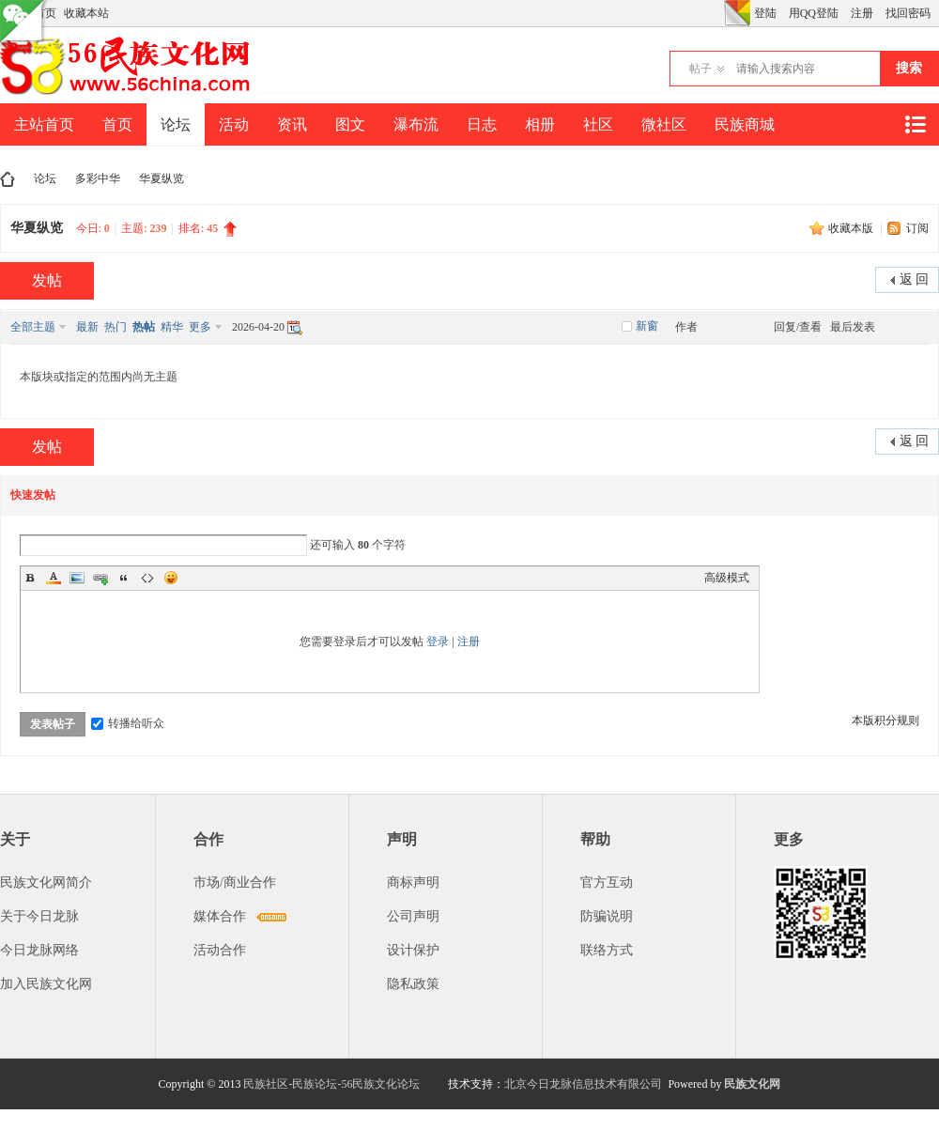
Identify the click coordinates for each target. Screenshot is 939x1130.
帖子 (700, 68)
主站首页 (44, 124)
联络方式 (606, 950)
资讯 (292, 124)
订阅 (917, 228)
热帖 (143, 326)
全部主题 (32, 326)
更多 (200, 326)
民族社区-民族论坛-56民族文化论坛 (331, 1084)
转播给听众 (127, 723)
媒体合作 (219, 916)
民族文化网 (752, 1084)
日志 (482, 124)
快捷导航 (915, 124)
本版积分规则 (885, 720)
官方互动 (606, 882)
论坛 (176, 124)
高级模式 (726, 577)
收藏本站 (86, 13)
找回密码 (908, 13)
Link (100, 577)
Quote (124, 577)
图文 (350, 124)
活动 (234, 124)
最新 (87, 326)
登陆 (765, 13)
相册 (540, 124)
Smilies (171, 577)
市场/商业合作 (234, 882)
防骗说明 (606, 916)
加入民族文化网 (46, 984)
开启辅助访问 (719, 13)
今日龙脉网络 (39, 950)
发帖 (47, 280)
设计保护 (413, 950)
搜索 (909, 68)
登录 (437, 641)
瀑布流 (416, 124)
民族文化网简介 (46, 882)
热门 (115, 326)
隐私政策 (413, 984)
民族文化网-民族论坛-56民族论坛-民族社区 (7, 179)
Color (53, 577)
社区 (598, 124)
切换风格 (737, 13)
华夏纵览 (161, 178)
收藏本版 (852, 228)
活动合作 (219, 950)
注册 (862, 13)
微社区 (663, 124)
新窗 (647, 326)
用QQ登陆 (814, 13)
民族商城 (745, 124)
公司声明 (413, 916)
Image (77, 577)
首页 (117, 124)
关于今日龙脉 (39, 916)
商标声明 (413, 882)
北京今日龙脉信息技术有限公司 (583, 1084)
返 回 (915, 279)
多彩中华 (97, 178)
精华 (172, 326)
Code (147, 577)
